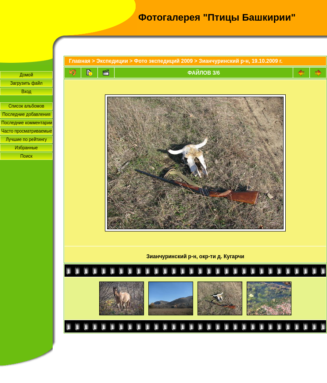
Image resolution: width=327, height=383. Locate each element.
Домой (26, 74)
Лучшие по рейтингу (26, 139)
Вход (27, 91)
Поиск (26, 156)
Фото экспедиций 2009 (163, 61)
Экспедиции (112, 61)
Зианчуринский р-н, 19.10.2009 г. (241, 61)
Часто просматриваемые (26, 131)
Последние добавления (26, 114)
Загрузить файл (26, 83)
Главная (79, 61)
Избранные (26, 147)
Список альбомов (26, 106)
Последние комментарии (26, 122)
